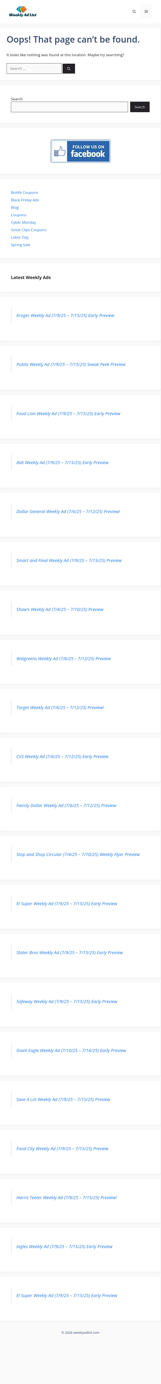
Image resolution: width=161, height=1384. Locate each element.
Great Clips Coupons (28, 229)
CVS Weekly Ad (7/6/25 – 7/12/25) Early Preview (62, 756)
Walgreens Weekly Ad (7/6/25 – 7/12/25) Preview (63, 658)
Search (17, 98)
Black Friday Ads (25, 199)
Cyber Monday (23, 222)
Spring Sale (20, 244)
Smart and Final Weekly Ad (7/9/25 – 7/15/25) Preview (69, 560)
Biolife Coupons (24, 192)
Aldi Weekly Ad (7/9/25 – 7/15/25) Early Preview (62, 462)
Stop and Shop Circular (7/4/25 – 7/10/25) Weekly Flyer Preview (78, 854)
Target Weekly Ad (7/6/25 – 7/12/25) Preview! (60, 707)
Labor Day (20, 237)
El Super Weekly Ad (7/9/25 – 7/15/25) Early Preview (66, 903)
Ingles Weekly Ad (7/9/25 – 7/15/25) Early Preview (64, 1246)
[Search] (69, 69)
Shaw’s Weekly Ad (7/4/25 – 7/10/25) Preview (59, 609)
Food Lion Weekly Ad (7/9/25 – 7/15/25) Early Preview (68, 413)
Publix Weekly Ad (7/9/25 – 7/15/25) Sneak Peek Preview (71, 364)
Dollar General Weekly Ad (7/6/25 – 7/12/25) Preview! (68, 511)
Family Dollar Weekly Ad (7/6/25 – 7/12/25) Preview (66, 805)
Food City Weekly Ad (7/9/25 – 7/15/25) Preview (62, 1148)
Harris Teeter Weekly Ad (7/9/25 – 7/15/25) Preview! (66, 1197)
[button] (134, 11)
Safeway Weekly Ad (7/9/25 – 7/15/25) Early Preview (66, 1001)
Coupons (18, 214)
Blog (15, 207)
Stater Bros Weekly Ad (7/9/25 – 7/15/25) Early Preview (69, 952)
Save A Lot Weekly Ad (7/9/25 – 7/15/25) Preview (63, 1099)
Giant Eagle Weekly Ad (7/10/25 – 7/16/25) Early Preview (71, 1050)
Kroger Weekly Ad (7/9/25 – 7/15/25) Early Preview (65, 315)
